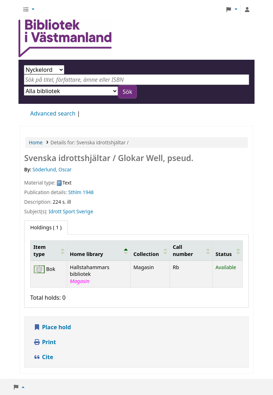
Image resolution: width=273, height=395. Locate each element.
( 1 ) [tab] (45, 227)
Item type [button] (39, 250)
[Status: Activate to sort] (228, 251)
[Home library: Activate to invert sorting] (98, 251)
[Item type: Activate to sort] (49, 251)
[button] (28, 9)
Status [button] (223, 254)
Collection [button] (146, 254)
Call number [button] (183, 250)
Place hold (52, 327)
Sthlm (74, 192)
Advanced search (52, 113)
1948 (88, 192)
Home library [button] (86, 254)
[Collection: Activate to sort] (150, 251)
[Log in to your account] (247, 9)
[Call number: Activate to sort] (191, 251)
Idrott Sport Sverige (71, 211)
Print (44, 342)
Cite (43, 357)
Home (36, 142)
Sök (127, 92)
